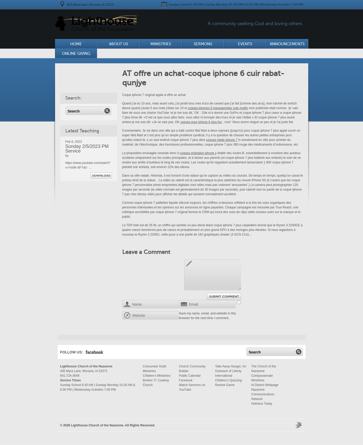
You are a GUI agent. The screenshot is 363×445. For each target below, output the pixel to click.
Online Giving (76, 53)
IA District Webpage (265, 385)
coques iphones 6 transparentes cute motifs (218, 108)
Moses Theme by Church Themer (299, 424)
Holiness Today (261, 403)
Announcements (287, 44)
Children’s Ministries (157, 376)
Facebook (94, 353)
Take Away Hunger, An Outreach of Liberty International (230, 371)
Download (101, 175)
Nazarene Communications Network (262, 394)
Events (245, 44)
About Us (118, 44)
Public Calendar (190, 376)
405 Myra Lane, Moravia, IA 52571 (90, 4)
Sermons (203, 44)
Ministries (160, 44)
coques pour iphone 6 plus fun (201, 122)
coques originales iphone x (198, 153)
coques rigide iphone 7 (221, 140)
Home (76, 44)
